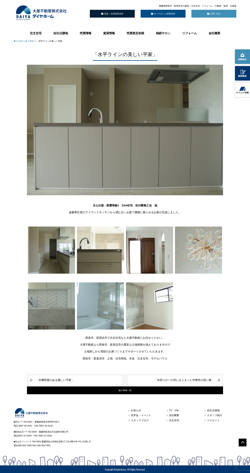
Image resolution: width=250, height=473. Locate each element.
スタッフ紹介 (214, 415)
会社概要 (214, 33)
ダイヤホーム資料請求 (163, 14)
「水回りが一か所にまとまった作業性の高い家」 (184, 380)
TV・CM (174, 410)
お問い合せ (214, 14)
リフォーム (189, 33)
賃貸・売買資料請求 (112, 14)
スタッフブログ (140, 420)
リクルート (213, 420)
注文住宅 (36, 33)
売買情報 (85, 33)
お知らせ (136, 410)
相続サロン (163, 33)
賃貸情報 (109, 33)
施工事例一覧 (125, 390)
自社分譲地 (60, 33)
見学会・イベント (141, 415)
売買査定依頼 (135, 33)
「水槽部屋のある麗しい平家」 (55, 380)
